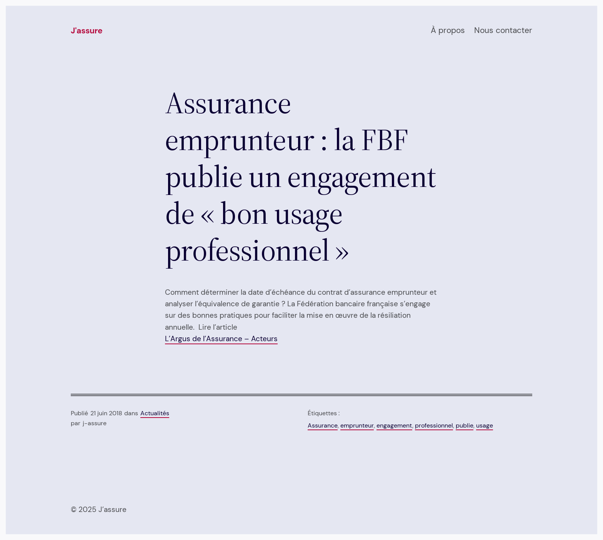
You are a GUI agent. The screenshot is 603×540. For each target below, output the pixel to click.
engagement (394, 425)
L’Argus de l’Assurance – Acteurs (221, 338)
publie (464, 425)
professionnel (434, 425)
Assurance (323, 425)
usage (484, 425)
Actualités (154, 413)
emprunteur (357, 425)
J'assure (86, 30)
